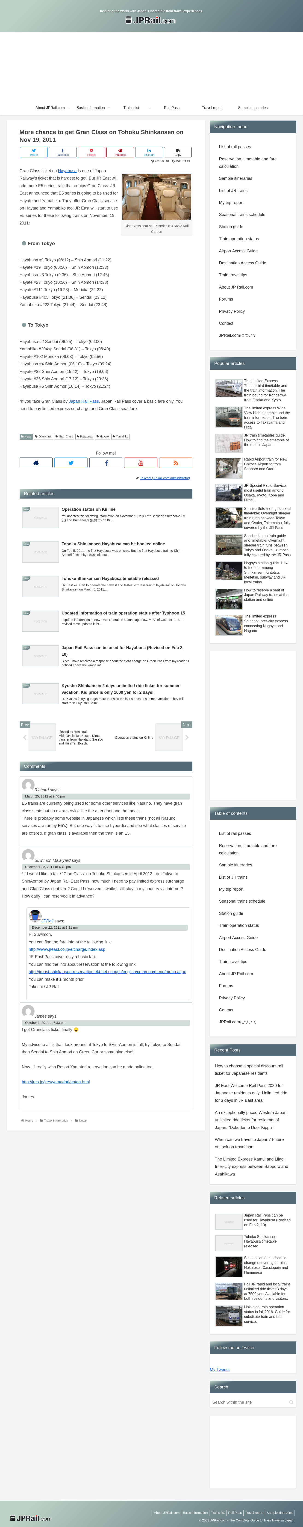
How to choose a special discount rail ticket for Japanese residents (249, 1070)
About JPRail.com (158, 1513)
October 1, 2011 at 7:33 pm (45, 1024)
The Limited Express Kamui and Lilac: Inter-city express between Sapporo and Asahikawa (251, 1166)
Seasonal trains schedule (242, 214)
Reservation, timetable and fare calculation (248, 163)
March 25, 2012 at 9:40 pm (45, 798)
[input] (253, 1402)
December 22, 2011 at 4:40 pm (48, 868)
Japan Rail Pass (84, 401)
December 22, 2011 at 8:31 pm (55, 929)
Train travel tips (233, 275)
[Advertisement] (151, 66)
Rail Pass (231, 1513)
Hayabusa (67, 170)
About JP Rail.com (236, 287)
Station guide (231, 226)
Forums (226, 299)
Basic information (189, 1513)
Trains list (213, 1513)
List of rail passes (235, 147)
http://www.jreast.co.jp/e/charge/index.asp (67, 951)
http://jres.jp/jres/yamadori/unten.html (56, 1083)
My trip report (231, 202)
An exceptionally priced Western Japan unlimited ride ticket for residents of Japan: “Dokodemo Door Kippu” (251, 1120)
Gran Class (64, 436)
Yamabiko (120, 436)
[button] (291, 1402)
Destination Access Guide (242, 263)
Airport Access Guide (238, 251)
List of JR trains (233, 190)
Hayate (103, 436)
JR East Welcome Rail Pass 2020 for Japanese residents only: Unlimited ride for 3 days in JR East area (251, 1093)
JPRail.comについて (238, 335)
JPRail (47, 922)
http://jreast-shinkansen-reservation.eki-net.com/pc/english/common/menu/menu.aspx (107, 973)
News (26, 436)
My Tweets (220, 1369)
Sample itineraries (235, 178)
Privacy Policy (232, 311)
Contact (226, 323)
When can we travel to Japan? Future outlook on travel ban (249, 1143)
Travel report (252, 1513)
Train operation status (239, 238)
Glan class (43, 436)
